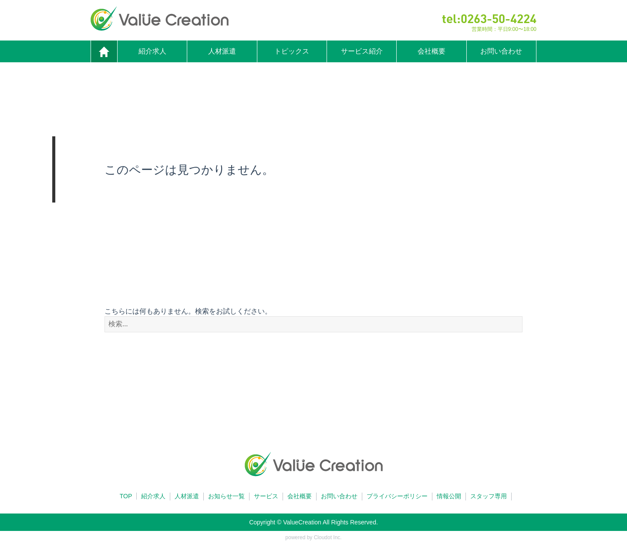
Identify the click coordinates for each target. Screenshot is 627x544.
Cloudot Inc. (328, 537)
